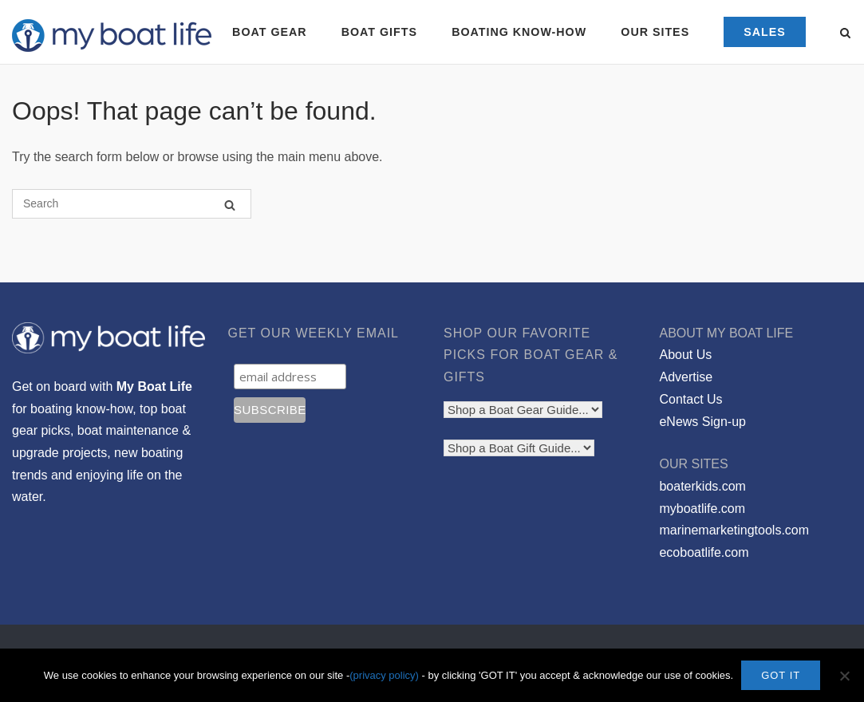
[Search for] (131, 204)
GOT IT (780, 675)
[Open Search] (845, 34)
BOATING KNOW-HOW (519, 32)
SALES (765, 32)
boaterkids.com (702, 486)
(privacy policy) (384, 675)
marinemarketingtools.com (734, 530)
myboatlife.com (702, 508)
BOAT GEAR (269, 32)
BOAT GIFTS (379, 32)
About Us (685, 354)
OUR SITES (655, 32)
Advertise (685, 377)
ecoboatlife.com (703, 552)
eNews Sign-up (702, 421)
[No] (844, 676)
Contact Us (690, 399)
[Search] (229, 204)
